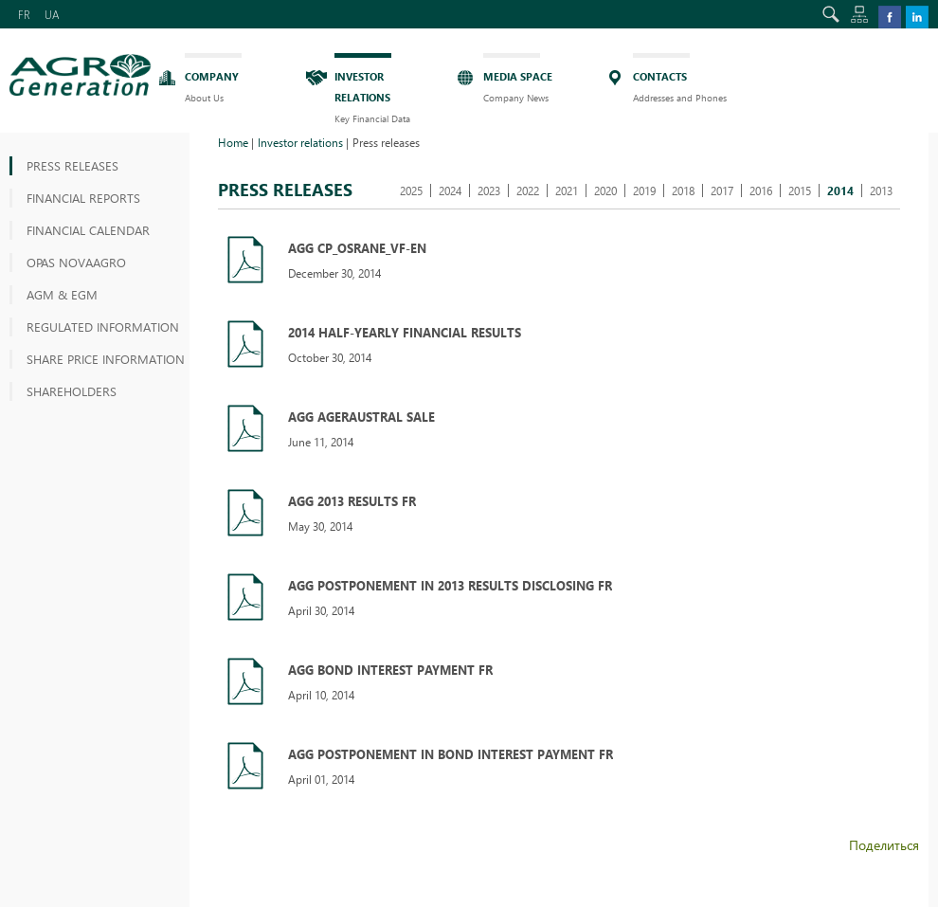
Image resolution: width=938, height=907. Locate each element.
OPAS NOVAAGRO (76, 262)
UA (52, 14)
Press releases (72, 165)
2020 (605, 190)
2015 (799, 190)
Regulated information (103, 326)
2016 (760, 190)
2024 (450, 190)
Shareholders (72, 391)
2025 (411, 190)
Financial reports (83, 198)
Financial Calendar (88, 230)
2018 (683, 190)
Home (233, 142)
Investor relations (300, 142)
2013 (881, 190)
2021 (566, 190)
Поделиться (884, 845)
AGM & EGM (62, 294)
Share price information (106, 359)
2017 (722, 190)
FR (24, 14)
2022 (527, 190)
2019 (644, 190)
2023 (489, 190)
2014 (840, 190)
